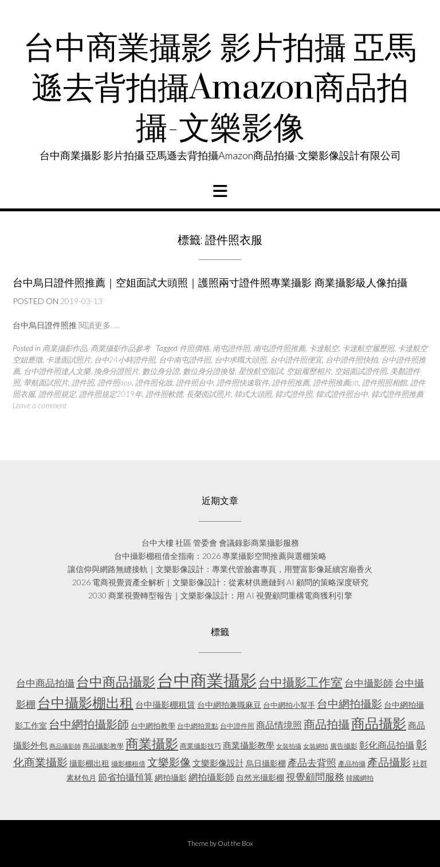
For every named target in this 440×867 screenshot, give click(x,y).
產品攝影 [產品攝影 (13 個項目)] (389, 762)
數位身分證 (160, 371)
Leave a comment (39, 405)
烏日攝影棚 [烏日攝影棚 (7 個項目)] (266, 763)
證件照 (83, 382)
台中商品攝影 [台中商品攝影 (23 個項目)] (115, 681)
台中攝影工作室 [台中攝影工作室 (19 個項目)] (300, 682)
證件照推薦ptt (336, 382)
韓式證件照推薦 (397, 394)
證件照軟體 (164, 394)
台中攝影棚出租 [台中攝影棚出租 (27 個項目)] (85, 703)
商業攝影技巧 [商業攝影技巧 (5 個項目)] (200, 746)
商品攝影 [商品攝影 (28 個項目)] (378, 723)
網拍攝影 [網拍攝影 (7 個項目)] (171, 777)
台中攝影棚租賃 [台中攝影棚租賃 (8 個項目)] (165, 704)
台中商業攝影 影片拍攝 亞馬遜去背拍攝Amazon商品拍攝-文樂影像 (220, 89)
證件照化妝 (153, 382)
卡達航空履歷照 (368, 348)
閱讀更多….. (99, 325)
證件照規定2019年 (110, 394)
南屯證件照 (231, 348)
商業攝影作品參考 (120, 348)
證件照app (114, 382)
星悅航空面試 (260, 371)
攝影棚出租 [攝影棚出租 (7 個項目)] (89, 763)
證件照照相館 (384, 382)
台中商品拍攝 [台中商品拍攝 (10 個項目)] (45, 683)
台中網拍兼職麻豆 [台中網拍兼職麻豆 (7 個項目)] (229, 705)
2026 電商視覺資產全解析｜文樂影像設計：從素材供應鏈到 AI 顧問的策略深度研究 (220, 582)
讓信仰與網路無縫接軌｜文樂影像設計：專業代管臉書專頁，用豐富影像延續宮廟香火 (220, 569)
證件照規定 (57, 394)
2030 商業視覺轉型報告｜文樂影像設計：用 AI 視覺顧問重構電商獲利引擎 (220, 595)
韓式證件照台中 (342, 394)
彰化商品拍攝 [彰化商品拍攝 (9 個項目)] (386, 744)
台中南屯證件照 (185, 359)
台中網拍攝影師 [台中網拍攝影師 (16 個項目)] (89, 724)
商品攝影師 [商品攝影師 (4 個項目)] (65, 746)
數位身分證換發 (209, 371)
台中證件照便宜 (296, 359)
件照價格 (194, 348)
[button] (220, 191)
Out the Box (235, 843)
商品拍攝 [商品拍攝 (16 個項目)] (326, 724)
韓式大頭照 (253, 394)
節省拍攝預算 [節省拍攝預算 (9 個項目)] (125, 776)
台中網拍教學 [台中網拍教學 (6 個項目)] (153, 725)
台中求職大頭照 (240, 359)
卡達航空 (324, 348)
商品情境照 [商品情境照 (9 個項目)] (279, 724)
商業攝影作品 (64, 348)
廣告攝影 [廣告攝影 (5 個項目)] (344, 746)
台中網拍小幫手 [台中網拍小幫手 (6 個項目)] (289, 705)
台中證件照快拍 (351, 359)
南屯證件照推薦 (279, 348)
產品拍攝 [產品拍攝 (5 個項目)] (352, 763)
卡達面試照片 (68, 359)
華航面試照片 (45, 382)
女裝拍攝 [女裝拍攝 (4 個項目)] (288, 746)
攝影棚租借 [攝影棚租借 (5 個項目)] (128, 763)
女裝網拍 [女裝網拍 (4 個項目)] (315, 746)
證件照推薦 (290, 382)
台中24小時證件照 (124, 359)
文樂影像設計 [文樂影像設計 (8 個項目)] (218, 763)
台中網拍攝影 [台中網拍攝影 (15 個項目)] (349, 703)
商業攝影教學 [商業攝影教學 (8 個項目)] (248, 745)
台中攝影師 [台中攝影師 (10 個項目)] (368, 683)
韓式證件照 (293, 394)
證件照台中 (194, 382)
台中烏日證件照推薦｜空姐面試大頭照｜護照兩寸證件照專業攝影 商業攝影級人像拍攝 (210, 283)
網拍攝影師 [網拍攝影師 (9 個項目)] (211, 776)
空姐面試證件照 (361, 371)
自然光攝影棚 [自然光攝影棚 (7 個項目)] (260, 777)
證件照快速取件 (243, 382)
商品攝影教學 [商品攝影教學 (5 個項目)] (103, 746)
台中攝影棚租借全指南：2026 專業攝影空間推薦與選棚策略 (220, 556)
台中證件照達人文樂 (57, 371)
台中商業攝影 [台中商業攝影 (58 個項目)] (207, 680)
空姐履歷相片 (308, 371)
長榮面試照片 (208, 394)
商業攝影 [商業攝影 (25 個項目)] (151, 743)
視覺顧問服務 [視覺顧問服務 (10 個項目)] (315, 777)
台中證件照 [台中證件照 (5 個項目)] (237, 726)
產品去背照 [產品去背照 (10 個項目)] (312, 763)
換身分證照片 (116, 371)
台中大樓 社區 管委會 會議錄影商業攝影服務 (220, 542)
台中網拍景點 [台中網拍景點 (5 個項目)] (197, 726)
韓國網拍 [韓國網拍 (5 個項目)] (360, 778)
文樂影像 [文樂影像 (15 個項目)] (169, 762)
